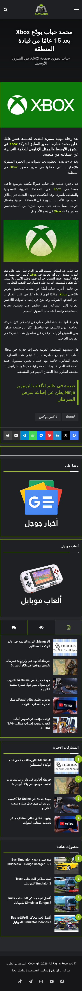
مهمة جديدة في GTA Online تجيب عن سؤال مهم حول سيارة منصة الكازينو (28, 684)
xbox (69, 417)
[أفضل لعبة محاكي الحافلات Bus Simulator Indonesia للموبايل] (66, 923)
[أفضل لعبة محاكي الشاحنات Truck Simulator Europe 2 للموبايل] (66, 904)
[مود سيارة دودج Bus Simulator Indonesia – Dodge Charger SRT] (66, 865)
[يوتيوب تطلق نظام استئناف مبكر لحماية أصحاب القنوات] (65, 705)
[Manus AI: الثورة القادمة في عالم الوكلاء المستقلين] (65, 647)
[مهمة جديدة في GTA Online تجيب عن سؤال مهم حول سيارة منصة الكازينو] (65, 686)
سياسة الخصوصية (37, 970)
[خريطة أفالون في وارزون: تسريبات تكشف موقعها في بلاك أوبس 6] (65, 667)
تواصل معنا (18, 970)
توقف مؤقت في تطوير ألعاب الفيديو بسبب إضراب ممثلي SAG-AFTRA (28, 723)
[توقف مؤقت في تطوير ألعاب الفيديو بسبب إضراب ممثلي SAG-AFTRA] (65, 725)
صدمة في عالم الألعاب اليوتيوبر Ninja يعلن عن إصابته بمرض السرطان (45, 392)
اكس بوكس (47, 417)
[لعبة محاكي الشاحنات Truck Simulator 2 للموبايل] (66, 885)
